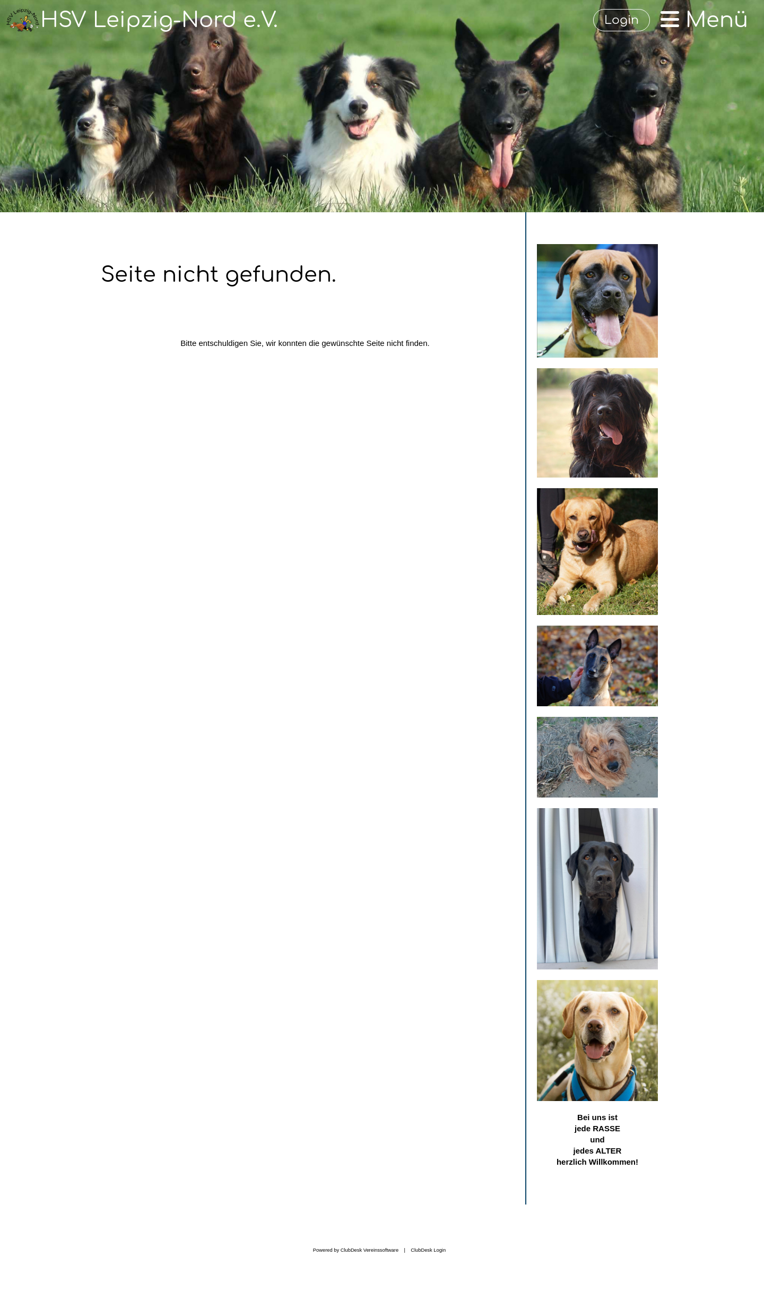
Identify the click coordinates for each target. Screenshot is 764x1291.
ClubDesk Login (428, 1250)
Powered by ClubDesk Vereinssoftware (355, 1250)
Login (621, 20)
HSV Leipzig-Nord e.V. (159, 20)
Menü (704, 20)
